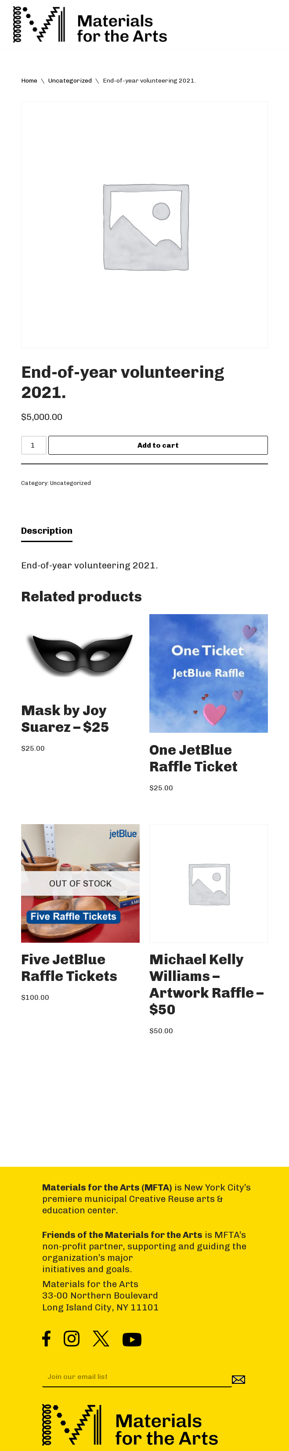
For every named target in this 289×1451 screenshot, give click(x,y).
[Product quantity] (34, 445)
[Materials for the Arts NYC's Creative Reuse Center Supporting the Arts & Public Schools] (90, 24)
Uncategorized (70, 80)
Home (29, 80)
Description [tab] (46, 530)
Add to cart (158, 445)
